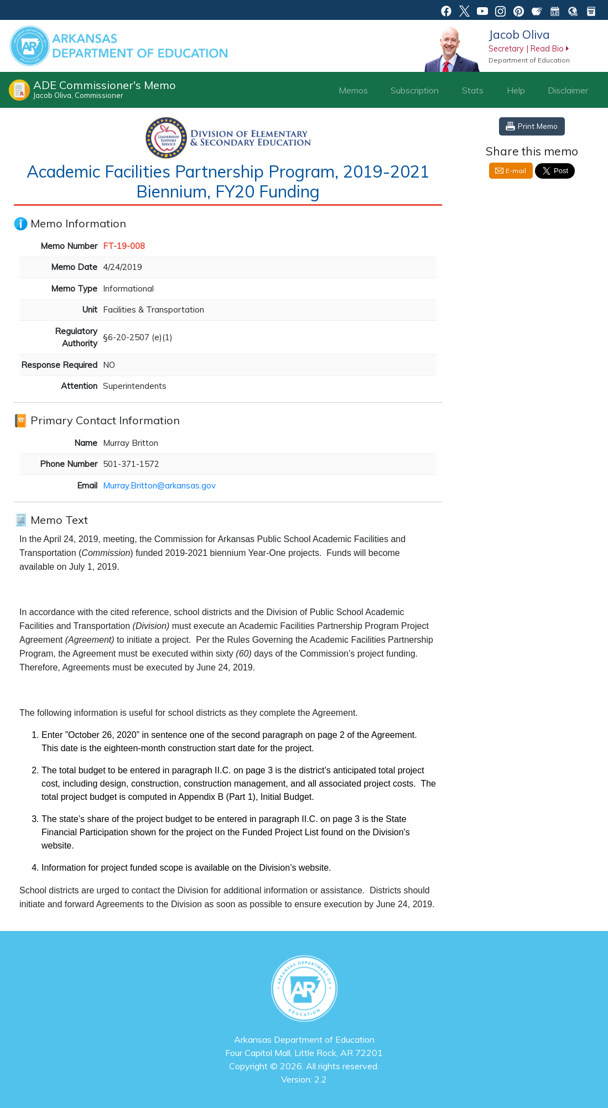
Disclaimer (568, 90)
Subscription (415, 90)
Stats (473, 90)
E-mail (516, 171)
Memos (353, 90)
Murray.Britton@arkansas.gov (159, 485)
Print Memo (538, 126)
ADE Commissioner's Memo (104, 89)
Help (516, 90)
